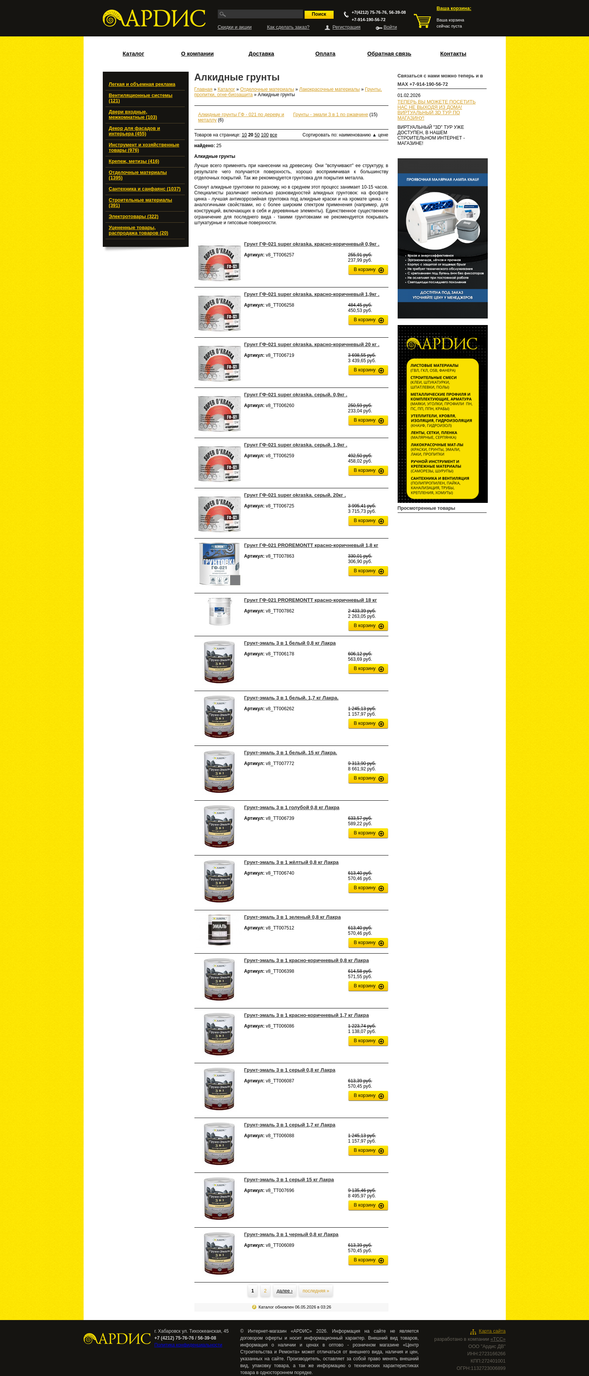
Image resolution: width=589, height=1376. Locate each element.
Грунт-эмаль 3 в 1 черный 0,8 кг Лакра (291, 1234)
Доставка (261, 54)
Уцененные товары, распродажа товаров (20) (138, 230)
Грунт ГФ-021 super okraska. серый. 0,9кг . (295, 394)
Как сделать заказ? (288, 27)
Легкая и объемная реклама (142, 84)
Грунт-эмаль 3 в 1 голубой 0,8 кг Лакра (292, 807)
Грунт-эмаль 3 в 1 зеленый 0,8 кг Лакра (292, 917)
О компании (197, 54)
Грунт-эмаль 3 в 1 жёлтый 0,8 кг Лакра (291, 862)
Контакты (453, 54)
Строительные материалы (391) (140, 202)
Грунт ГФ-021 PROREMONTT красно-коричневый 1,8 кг (311, 545)
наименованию (358, 135)
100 (265, 135)
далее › (285, 1291)
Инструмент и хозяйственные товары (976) (144, 147)
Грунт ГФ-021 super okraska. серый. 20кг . (295, 495)
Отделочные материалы (267, 89)
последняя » (316, 1291)
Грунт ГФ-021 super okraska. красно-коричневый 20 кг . (312, 344)
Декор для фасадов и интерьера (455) (134, 131)
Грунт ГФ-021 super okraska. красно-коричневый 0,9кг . (312, 244)
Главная (203, 89)
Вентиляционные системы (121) (141, 98)
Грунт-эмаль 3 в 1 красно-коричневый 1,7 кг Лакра (306, 1015)
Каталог (133, 54)
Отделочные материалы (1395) (138, 175)
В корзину (365, 269)
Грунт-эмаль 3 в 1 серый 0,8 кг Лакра (290, 1070)
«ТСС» (498, 1339)
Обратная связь (389, 54)
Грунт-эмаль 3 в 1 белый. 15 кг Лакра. (290, 752)
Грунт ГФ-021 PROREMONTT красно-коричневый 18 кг (310, 600)
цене (383, 135)
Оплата (325, 54)
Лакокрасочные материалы (329, 89)
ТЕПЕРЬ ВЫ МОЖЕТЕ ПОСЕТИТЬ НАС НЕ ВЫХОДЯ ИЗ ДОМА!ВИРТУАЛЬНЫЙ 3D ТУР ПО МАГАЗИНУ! (437, 110)
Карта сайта (492, 1331)
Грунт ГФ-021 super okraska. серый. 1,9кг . (295, 445)
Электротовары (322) (134, 216)
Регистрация (346, 27)
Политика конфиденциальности (188, 1345)
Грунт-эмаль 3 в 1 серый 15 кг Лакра (289, 1179)
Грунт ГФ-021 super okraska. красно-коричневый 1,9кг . (312, 294)
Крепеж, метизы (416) (134, 161)
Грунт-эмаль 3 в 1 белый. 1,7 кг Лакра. (291, 698)
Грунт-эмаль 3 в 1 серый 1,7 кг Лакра (290, 1125)
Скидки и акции (235, 27)
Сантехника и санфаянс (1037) (145, 189)
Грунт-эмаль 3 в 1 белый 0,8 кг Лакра (290, 643)
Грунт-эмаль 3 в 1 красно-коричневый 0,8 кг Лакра (306, 960)
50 (257, 135)
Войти (390, 27)
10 (244, 135)
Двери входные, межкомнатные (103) (133, 114)
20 (250, 135)
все (273, 135)
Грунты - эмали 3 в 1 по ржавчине (330, 114)
